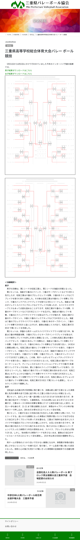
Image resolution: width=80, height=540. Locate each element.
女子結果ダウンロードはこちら (18, 73)
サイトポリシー (11, 521)
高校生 (9, 46)
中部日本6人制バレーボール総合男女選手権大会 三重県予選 (24, 496)
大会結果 (30, 458)
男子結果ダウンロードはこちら (18, 70)
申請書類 (71, 536)
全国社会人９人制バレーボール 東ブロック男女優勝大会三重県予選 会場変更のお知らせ (54, 475)
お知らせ (38, 536)
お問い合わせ (10, 526)
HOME (23, 536)
